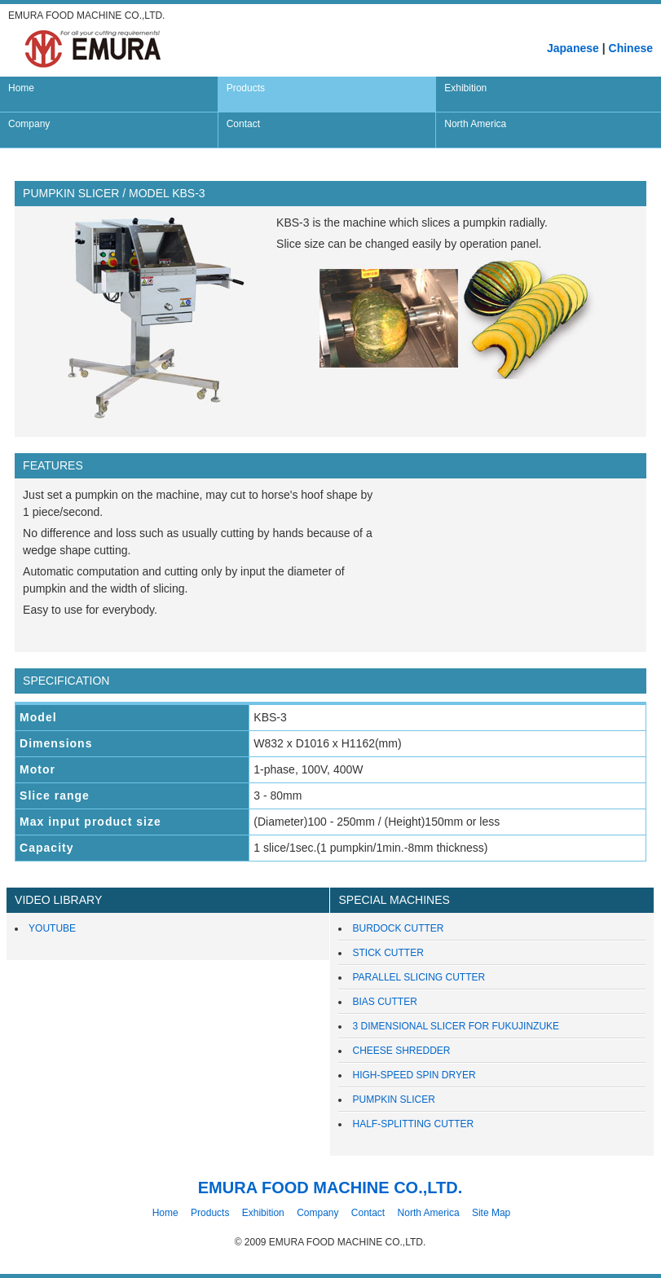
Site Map (491, 1213)
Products (210, 1213)
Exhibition (263, 1213)
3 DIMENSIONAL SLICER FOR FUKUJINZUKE (455, 1026)
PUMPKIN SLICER (393, 1099)
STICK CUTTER (387, 952)
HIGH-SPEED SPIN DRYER (413, 1075)
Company (317, 1213)
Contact (368, 1213)
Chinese (631, 48)
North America (429, 1213)
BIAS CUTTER (384, 1001)
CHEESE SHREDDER (401, 1050)
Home (165, 1213)
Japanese (573, 48)
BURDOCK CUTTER (397, 928)
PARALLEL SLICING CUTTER (418, 977)
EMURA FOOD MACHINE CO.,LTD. (330, 1187)
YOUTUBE (52, 928)
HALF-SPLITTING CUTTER (413, 1124)
